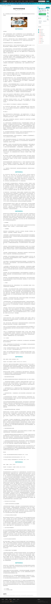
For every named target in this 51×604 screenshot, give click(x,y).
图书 (39, 3)
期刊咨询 (10, 599)
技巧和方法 (41, 29)
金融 (12, 3)
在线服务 (47, 7)
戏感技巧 (41, 38)
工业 (19, 3)
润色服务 (48, 16)
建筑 (37, 3)
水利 (28, 3)
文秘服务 (48, 10)
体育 (46, 3)
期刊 (3, 3)
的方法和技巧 (41, 41)
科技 (17, 3)
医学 (8, 3)
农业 (24, 3)
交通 (44, 3)
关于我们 (3, 599)
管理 (15, 3)
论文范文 (23, 1)
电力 (26, 3)
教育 (6, 3)
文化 (35, 3)
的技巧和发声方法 (42, 35)
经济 (10, 3)
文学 (30, 3)
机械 (21, 3)
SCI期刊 (16, 1)
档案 (41, 3)
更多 (48, 3)
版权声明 (14, 599)
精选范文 (5, 5)
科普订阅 (19, 1)
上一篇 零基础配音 (6, 588)
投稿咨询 (48, 1)
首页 (9, 1)
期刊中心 (12, 1)
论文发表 (48, 19)
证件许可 (18, 599)
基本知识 (41, 32)
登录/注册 (27, 1)
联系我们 (6, 599)
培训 (14, 168)
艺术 (32, 3)
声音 (32, 57)
